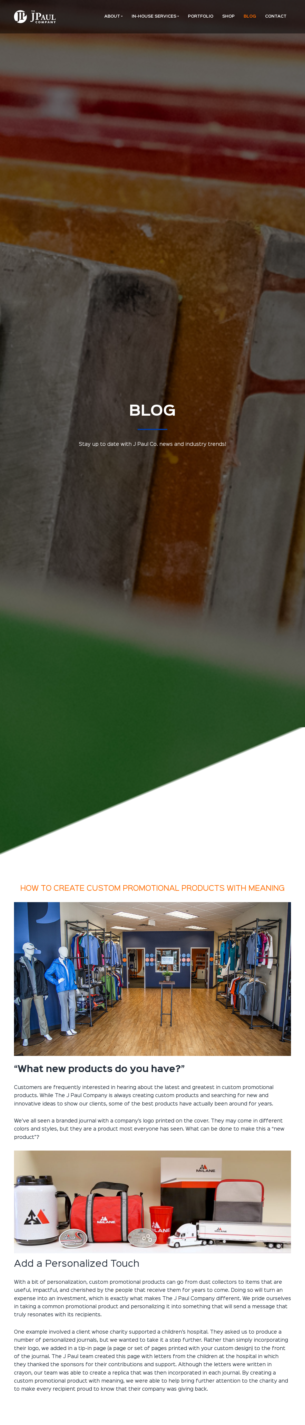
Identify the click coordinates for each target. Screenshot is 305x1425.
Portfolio (200, 16)
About (112, 16)
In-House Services (154, 16)
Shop (228, 16)
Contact (276, 16)
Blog (250, 16)
